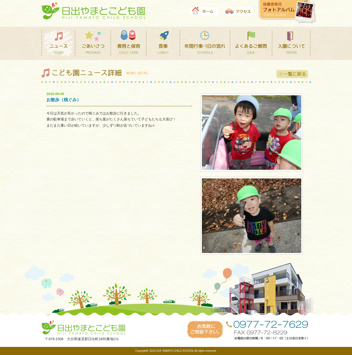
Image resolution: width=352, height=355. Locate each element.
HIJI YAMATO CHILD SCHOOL (175, 350)
